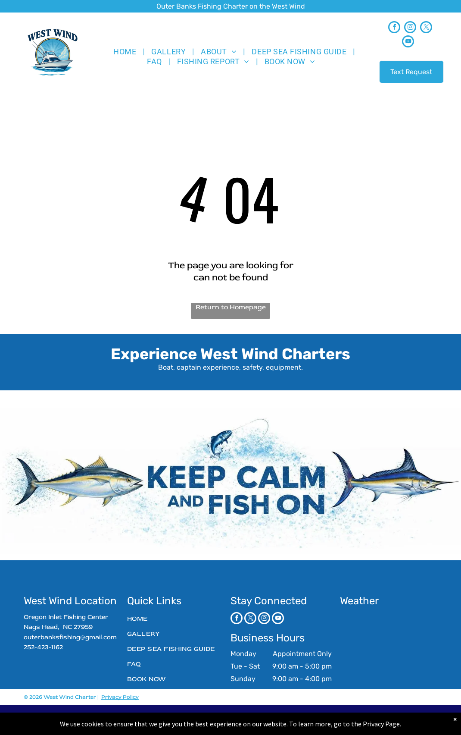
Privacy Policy (120, 697)
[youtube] (408, 42)
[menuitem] (126, 52)
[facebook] (394, 28)
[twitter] (426, 28)
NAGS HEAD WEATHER (388, 644)
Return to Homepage (231, 307)
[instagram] (410, 28)
